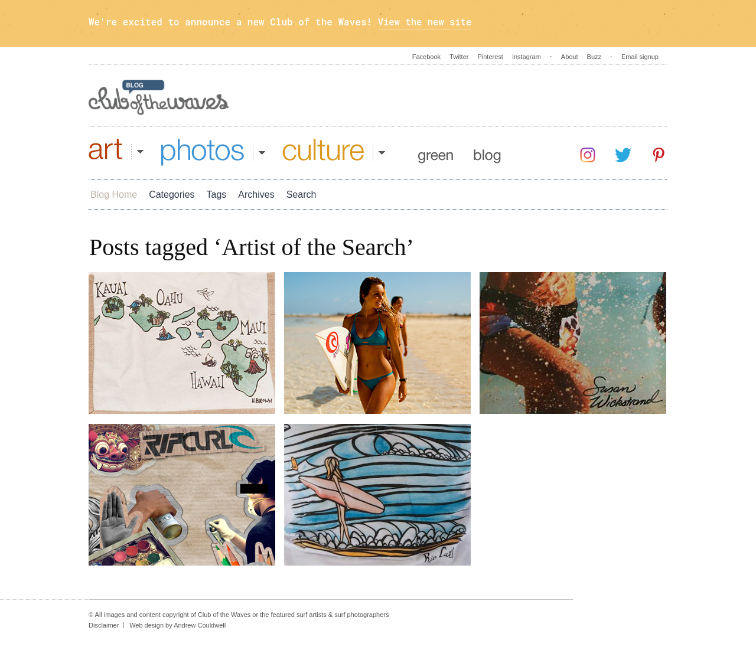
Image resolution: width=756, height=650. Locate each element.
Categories (171, 195)
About (569, 56)
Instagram (526, 56)
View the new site (426, 21)
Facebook (426, 56)
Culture (333, 152)
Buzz (594, 56)
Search (301, 195)
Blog (487, 152)
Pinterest (490, 56)
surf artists (311, 614)
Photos (213, 152)
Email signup (640, 56)
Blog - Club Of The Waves (159, 97)
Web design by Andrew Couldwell (177, 625)
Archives (256, 195)
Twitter (458, 56)
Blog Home (113, 195)
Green (435, 152)
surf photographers (361, 614)
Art (116, 152)
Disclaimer (104, 625)
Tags (217, 195)
